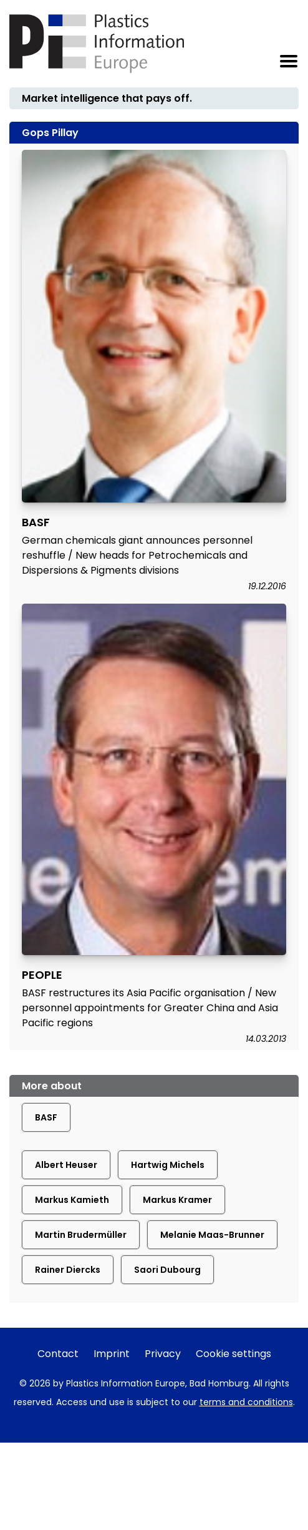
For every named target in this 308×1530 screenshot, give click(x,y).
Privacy (163, 1353)
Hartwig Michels (168, 1165)
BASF (46, 1117)
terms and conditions (246, 1402)
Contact (58, 1353)
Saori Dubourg (167, 1269)
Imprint (112, 1353)
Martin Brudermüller (81, 1234)
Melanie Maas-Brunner (212, 1234)
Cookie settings (233, 1353)
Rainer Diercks (67, 1269)
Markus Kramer (177, 1200)
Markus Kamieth (72, 1200)
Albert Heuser (66, 1165)
